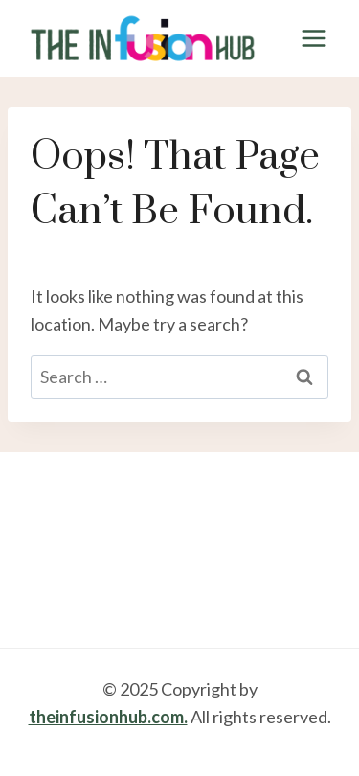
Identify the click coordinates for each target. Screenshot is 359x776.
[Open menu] (313, 37)
